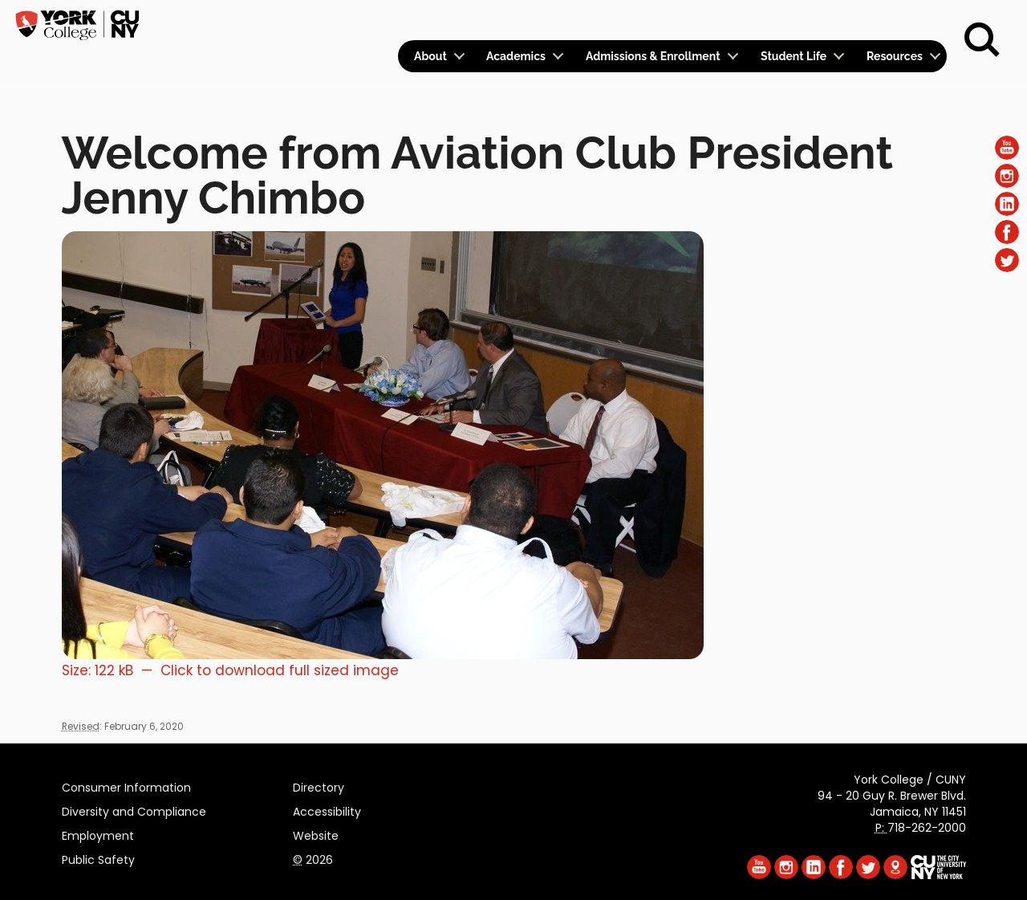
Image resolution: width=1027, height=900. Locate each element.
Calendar (735, 21)
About (430, 56)
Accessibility (327, 809)
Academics (516, 56)
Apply (813, 20)
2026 (313, 857)
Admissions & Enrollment (653, 56)
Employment (98, 833)
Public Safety (98, 857)
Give (867, 20)
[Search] (982, 40)
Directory (318, 785)
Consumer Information (126, 785)
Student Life (793, 56)
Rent (919, 20)
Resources (895, 56)
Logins (655, 21)
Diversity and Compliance (134, 809)
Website (316, 833)
